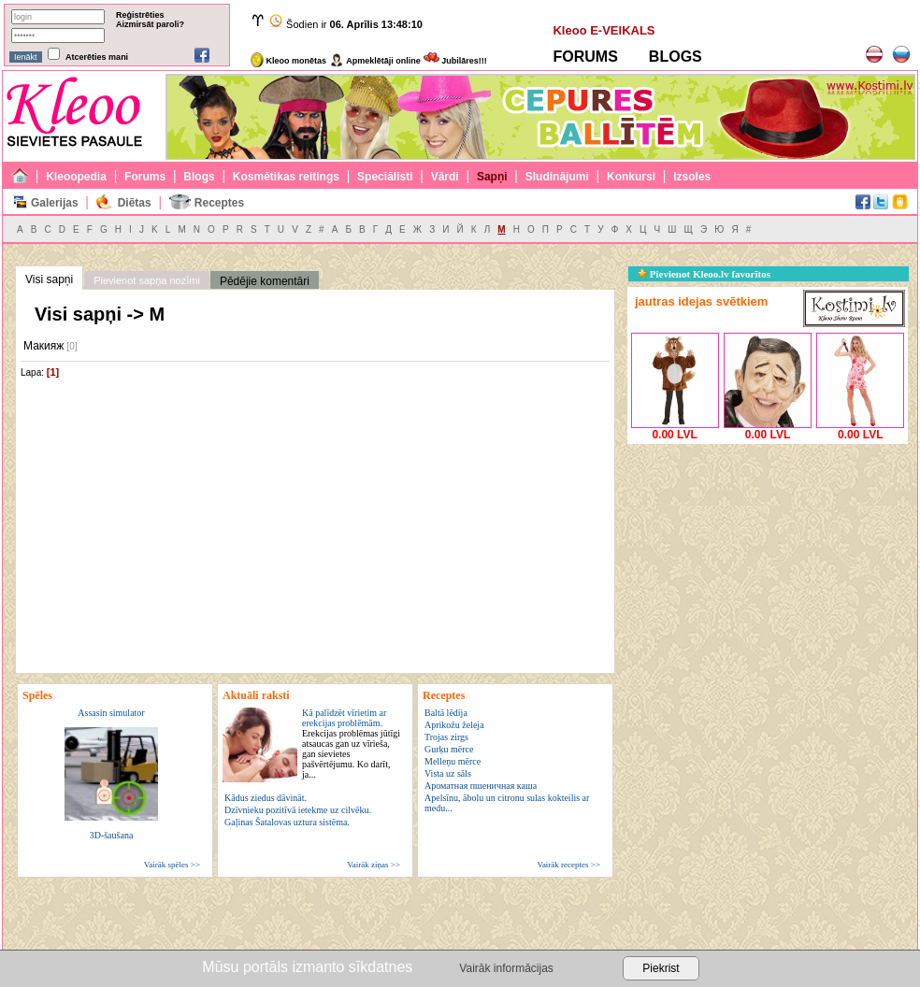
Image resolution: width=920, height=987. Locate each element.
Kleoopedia (76, 176)
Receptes (219, 202)
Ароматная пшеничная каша (480, 785)
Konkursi (631, 176)
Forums (144, 176)
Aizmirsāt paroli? (150, 24)
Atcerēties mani (96, 57)
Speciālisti (384, 176)
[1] (53, 372)
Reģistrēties (140, 15)
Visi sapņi (49, 279)
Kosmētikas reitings (286, 176)
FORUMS (585, 56)
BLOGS (675, 56)
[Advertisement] (767, 565)
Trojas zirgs (446, 737)
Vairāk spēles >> (172, 864)
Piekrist (660, 968)
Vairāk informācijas (506, 968)
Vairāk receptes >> (568, 864)
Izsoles (692, 176)
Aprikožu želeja (454, 725)
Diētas (134, 202)
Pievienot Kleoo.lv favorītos (704, 273)
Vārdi (445, 176)
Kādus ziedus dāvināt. (265, 798)
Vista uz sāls (447, 773)
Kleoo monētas (288, 60)
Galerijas (55, 202)
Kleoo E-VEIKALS (603, 30)
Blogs (198, 176)
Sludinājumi (557, 176)
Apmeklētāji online (375, 60)
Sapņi (492, 176)
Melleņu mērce (452, 761)
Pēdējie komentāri (264, 281)
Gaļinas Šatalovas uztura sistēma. (287, 822)
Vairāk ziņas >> (373, 864)
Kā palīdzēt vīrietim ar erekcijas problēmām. (351, 744)
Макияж (43, 345)
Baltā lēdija (445, 713)
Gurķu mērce (448, 749)
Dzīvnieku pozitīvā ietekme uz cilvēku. (297, 810)
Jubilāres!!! (455, 60)
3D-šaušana (112, 835)
